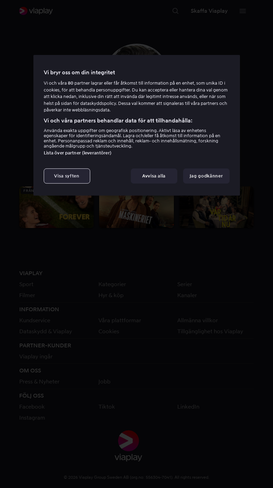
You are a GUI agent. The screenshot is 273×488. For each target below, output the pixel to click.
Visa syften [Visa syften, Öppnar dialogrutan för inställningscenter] (66, 175)
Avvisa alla (154, 175)
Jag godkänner (206, 175)
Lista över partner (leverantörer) (78, 152)
